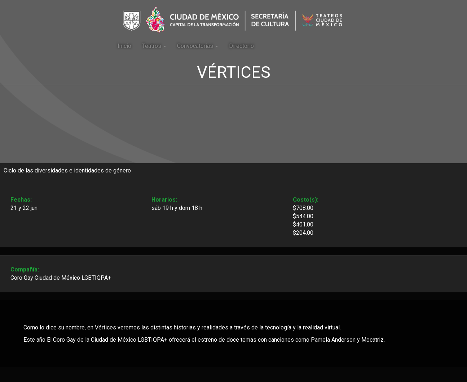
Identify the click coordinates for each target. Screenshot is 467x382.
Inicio (124, 45)
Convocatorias (197, 45)
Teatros (154, 45)
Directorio (241, 45)
